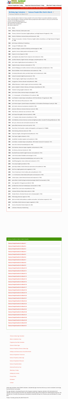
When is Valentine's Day (15, 339)
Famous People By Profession (17, 361)
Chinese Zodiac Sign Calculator (17, 336)
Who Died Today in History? (54, 5)
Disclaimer (12, 379)
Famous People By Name (15, 364)
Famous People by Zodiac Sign (17, 357)
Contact (11, 382)
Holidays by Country (14, 373)
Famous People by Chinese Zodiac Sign (19, 348)
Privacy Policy (13, 376)
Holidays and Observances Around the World (20, 351)
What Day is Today (14, 370)
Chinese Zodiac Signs (15, 345)
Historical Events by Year (15, 367)
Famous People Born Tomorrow (17, 354)
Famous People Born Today (15, 5)
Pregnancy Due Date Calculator (17, 342)
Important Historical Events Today (34, 5)
